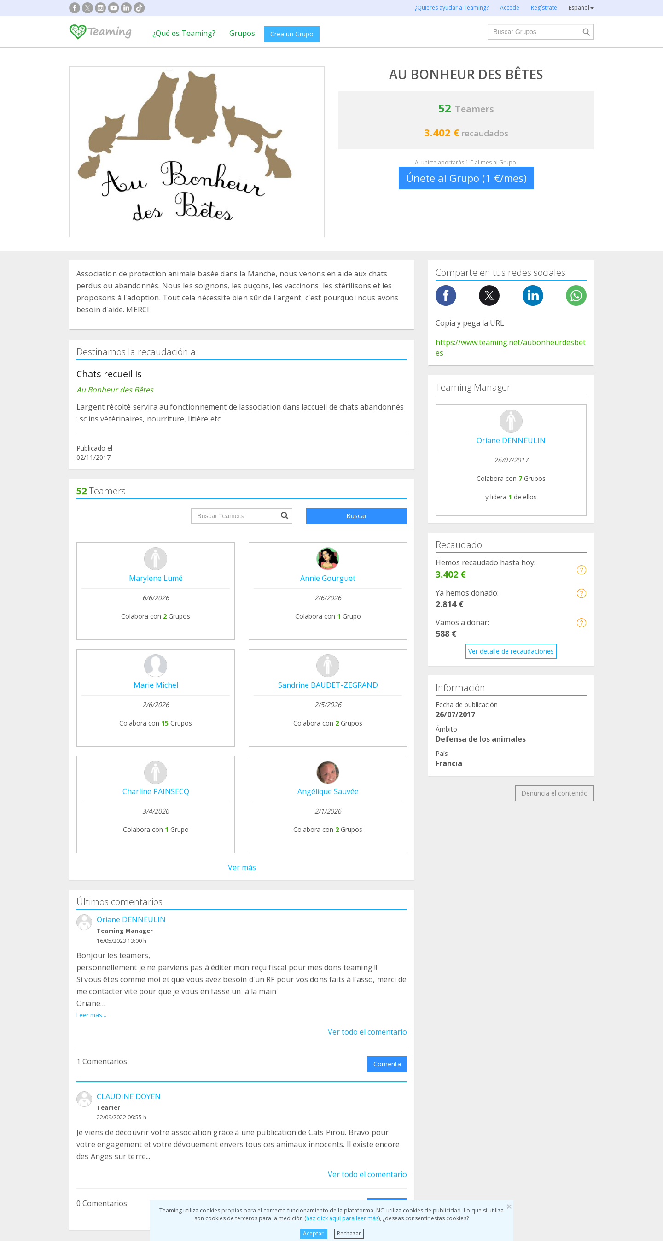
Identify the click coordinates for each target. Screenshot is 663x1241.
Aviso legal (302, 938)
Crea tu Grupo (202, 920)
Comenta (387, 652)
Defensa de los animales (248, 1021)
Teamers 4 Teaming (421, 949)
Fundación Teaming (105, 920)
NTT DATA (512, 921)
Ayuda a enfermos (103, 1038)
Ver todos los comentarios (241, 835)
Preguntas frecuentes (318, 920)
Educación (226, 1056)
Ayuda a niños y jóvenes (381, 1038)
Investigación (499, 1021)
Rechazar (349, 1233)
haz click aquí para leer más (342, 1218)
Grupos (242, 33)
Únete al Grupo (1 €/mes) (466, 178)
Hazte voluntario (415, 966)
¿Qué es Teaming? (183, 33)
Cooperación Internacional (115, 1056)
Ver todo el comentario (367, 620)
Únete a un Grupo (207, 938)
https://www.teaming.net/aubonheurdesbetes (511, 347)
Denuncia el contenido (554, 793)
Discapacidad (230, 1038)
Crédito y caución (521, 938)
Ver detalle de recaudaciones (511, 651)
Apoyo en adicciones (107, 1021)
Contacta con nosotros (320, 955)
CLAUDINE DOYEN (129, 685)
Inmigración (362, 1056)
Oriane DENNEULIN (131, 519)
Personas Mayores (508, 1038)
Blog (83, 955)
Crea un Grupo (292, 33)
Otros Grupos (500, 1056)
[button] (581, 569)
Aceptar (313, 1233)
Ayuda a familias (369, 1021)
